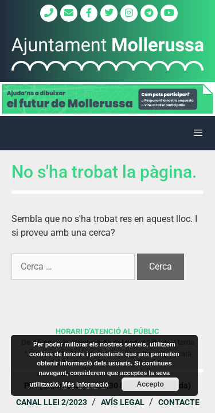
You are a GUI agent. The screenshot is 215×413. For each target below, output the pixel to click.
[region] (107, 99)
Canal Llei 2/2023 (51, 402)
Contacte (179, 402)
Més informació (85, 384)
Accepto (150, 384)
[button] (107, 99)
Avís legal (122, 402)
